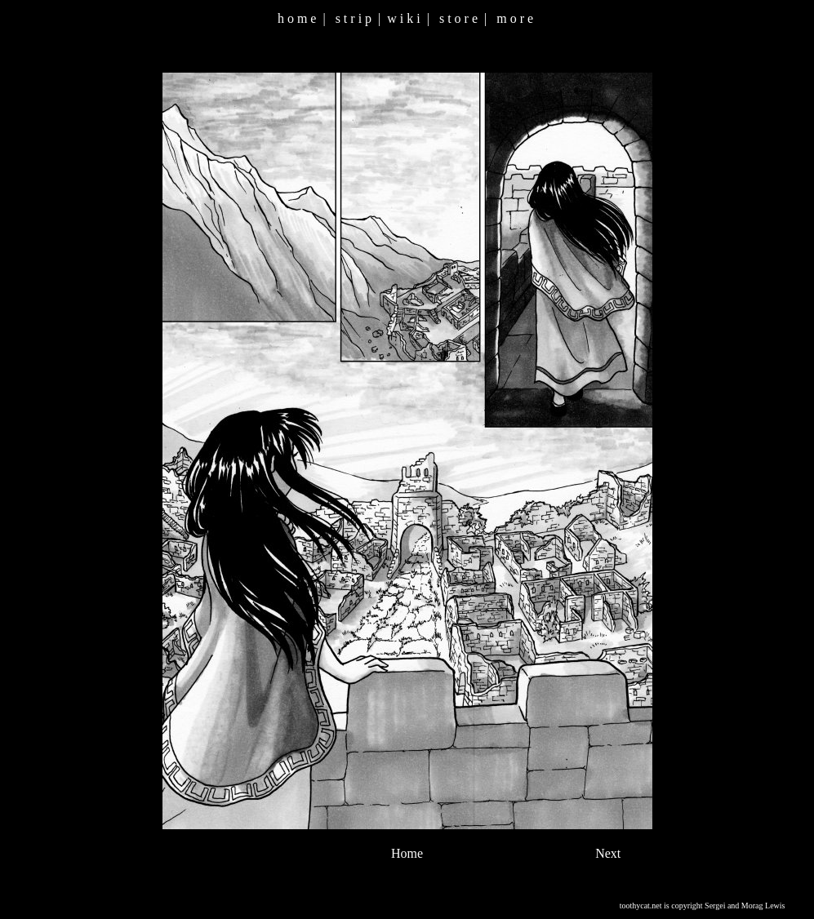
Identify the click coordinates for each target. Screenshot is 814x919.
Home (407, 853)
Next (608, 853)
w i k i (403, 18)
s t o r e (458, 18)
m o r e (514, 18)
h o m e (297, 18)
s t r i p (353, 18)
